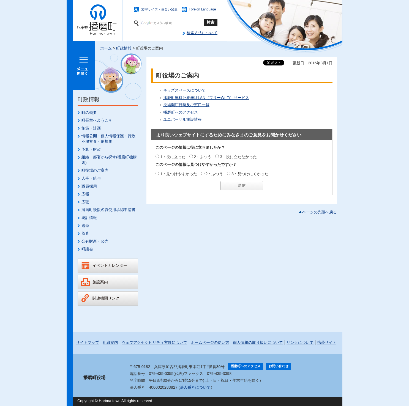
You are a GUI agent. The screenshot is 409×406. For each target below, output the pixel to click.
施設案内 (100, 282)
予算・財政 (91, 149)
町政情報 (124, 48)
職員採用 (89, 186)
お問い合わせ (278, 366)
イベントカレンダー (109, 265)
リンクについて (300, 342)
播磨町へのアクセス (180, 112)
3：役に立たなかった (238, 157)
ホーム (106, 48)
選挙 (85, 225)
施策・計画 (91, 128)
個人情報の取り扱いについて (258, 342)
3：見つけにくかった (249, 174)
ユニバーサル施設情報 (182, 119)
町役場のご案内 (94, 170)
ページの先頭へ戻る (319, 212)
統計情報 (89, 217)
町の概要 (89, 112)
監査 (85, 233)
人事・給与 (91, 178)
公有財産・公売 (94, 241)
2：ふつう (203, 157)
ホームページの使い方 (210, 342)
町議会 (87, 249)
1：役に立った (173, 157)
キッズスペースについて (184, 90)
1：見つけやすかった (178, 174)
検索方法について (202, 33)
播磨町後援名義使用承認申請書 (108, 209)
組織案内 (110, 342)
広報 (85, 194)
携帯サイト (326, 342)
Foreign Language (202, 9)
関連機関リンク (105, 298)
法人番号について (195, 387)
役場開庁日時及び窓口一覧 (186, 105)
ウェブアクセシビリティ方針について (154, 342)
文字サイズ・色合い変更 (159, 9)
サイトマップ (87, 342)
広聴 (85, 202)
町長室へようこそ (96, 120)
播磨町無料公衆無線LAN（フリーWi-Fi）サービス (206, 97)
